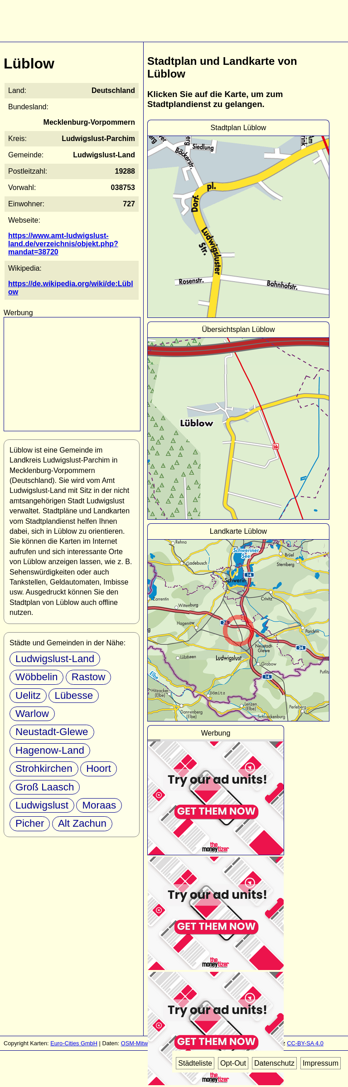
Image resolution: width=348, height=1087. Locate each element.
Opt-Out (233, 1063)
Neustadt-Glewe (51, 731)
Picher (29, 823)
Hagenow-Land (49, 750)
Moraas (99, 805)
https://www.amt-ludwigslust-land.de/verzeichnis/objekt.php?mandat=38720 (63, 244)
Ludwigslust (41, 805)
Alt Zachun (82, 823)
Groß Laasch (44, 787)
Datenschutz (274, 1063)
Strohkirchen (43, 768)
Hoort (98, 768)
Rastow (89, 676)
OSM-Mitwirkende (144, 1043)
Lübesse (73, 695)
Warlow (32, 713)
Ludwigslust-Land (54, 658)
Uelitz (28, 695)
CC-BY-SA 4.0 (305, 1043)
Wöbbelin (36, 676)
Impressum (320, 1063)
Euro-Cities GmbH (73, 1043)
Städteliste (195, 1063)
